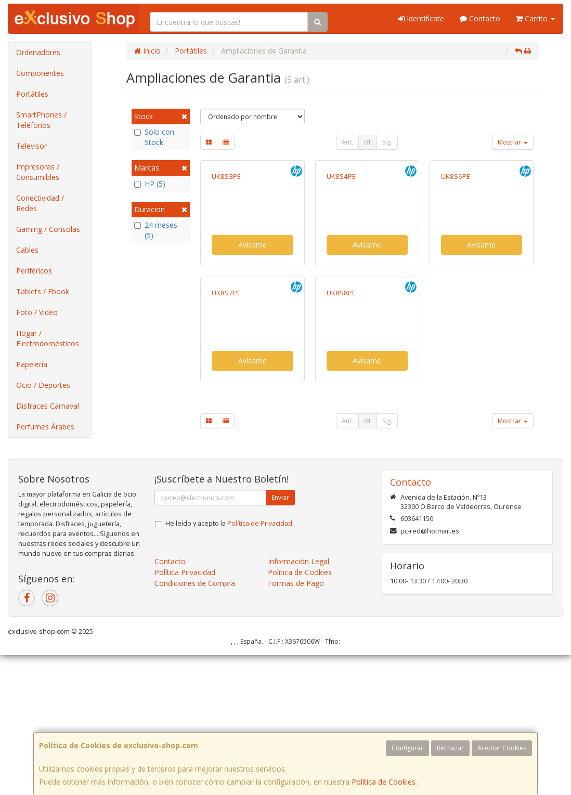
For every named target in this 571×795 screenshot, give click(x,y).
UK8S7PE (226, 449)
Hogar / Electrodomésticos (47, 338)
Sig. (387, 142)
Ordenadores (38, 52)
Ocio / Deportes (43, 385)
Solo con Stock (154, 137)
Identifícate (421, 18)
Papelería (31, 364)
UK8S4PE (341, 254)
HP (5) (149, 184)
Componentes (40, 73)
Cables (27, 250)
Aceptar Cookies (501, 748)
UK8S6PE (455, 254)
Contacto (480, 18)
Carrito (535, 18)
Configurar (407, 748)
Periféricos (34, 271)
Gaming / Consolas (48, 229)
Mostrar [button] (513, 142)
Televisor (31, 146)
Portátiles (32, 94)
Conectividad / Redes (40, 203)
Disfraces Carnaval (47, 406)
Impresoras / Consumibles (37, 172)
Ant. (347, 142)
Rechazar (450, 748)
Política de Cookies (384, 782)
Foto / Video (37, 312)
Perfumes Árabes (45, 427)
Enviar (280, 637)
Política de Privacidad (259, 663)
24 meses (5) (155, 230)
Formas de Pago (296, 723)
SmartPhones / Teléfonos (41, 120)
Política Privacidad (184, 712)
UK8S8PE (341, 449)
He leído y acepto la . (229, 663)
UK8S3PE (226, 254)
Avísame (252, 323)
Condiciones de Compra (194, 723)
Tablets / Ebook (42, 291)
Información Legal (298, 701)
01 (367, 142)
